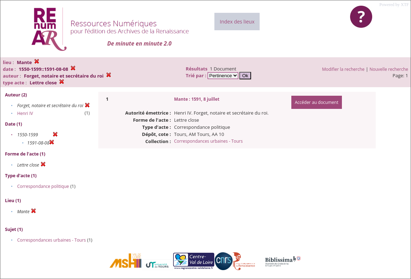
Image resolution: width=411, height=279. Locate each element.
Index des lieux (237, 21)
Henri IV (25, 113)
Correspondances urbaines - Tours (51, 240)
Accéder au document (316, 102)
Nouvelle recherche (389, 69)
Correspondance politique (43, 186)
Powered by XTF (394, 4)
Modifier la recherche (343, 69)
